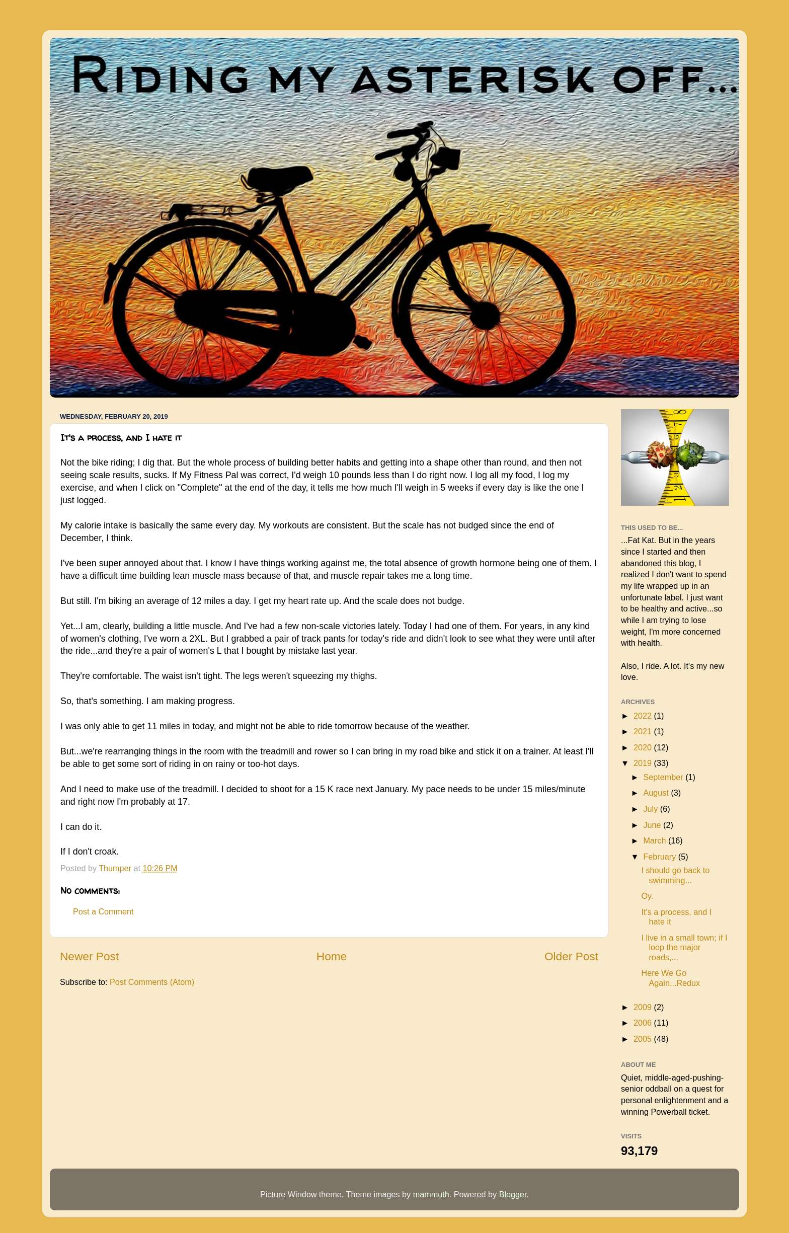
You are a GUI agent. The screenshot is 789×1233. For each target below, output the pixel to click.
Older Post (571, 956)
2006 (644, 1022)
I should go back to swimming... (675, 875)
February (660, 856)
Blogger (513, 1194)
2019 (644, 762)
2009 (644, 1007)
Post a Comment (103, 911)
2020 (644, 747)
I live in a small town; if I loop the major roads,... (684, 947)
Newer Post (89, 956)
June (653, 824)
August (657, 792)
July (651, 808)
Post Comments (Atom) (152, 981)
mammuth (431, 1194)
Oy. (647, 895)
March (655, 840)
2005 (644, 1038)
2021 (644, 731)
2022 (644, 715)
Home (332, 956)
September (664, 777)
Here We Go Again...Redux (670, 977)
